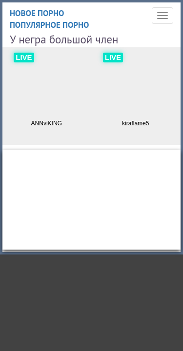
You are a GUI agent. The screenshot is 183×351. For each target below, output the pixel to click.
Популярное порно (49, 25)
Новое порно (37, 13)
